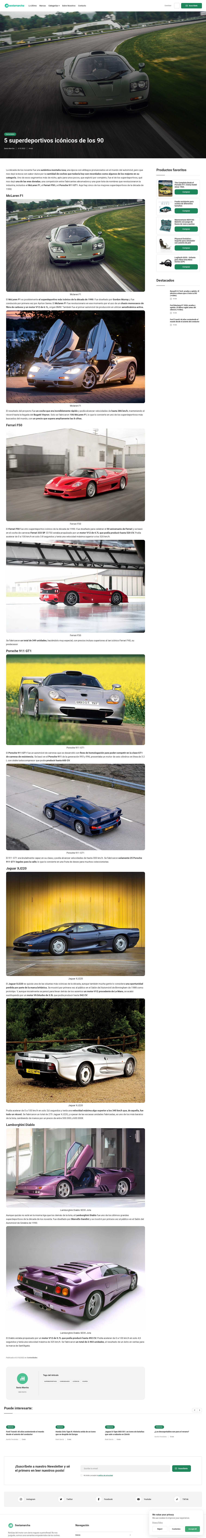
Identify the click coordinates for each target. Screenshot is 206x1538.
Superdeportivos (50, 1381)
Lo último (33, 6)
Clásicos (76, 1381)
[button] (54, 5)
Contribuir (168, 6)
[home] (14, 5)
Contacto (82, 6)
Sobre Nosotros (68, 6)
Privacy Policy (157, 1523)
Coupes (85, 1381)
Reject (159, 1529)
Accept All (192, 1529)
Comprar (186, 192)
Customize (176, 1529)
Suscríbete (193, 6)
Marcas (42, 6)
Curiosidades (65, 1381)
